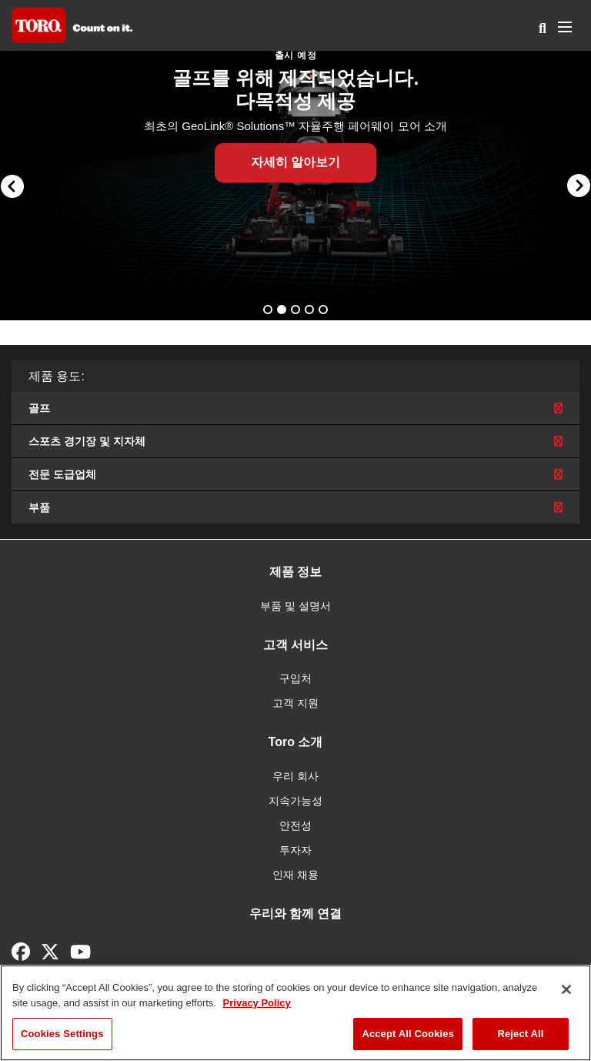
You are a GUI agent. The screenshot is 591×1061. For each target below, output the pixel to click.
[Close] (566, 989)
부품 (295, 507)
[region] (295, 1013)
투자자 (295, 850)
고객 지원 (295, 703)
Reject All (520, 1033)
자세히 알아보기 (295, 162)
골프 (295, 408)
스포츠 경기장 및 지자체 (295, 441)
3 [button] (297, 311)
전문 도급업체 (295, 474)
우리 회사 (295, 776)
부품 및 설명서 (295, 606)
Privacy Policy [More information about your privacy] (257, 1003)
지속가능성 (295, 801)
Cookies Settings (62, 1033)
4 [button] (311, 311)
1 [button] (269, 311)
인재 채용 (295, 875)
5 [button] (325, 311)
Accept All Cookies (408, 1033)
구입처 (295, 678)
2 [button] (283, 311)
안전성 (295, 825)
